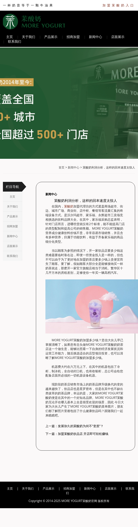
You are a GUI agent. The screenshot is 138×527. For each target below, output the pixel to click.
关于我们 (28, 37)
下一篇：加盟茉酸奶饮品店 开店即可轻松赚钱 (76, 434)
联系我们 (14, 41)
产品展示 (50, 37)
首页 (61, 167)
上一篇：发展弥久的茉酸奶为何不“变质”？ (74, 426)
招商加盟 (73, 37)
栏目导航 (12, 186)
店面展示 (117, 37)
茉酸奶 (68, 206)
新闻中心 (95, 37)
